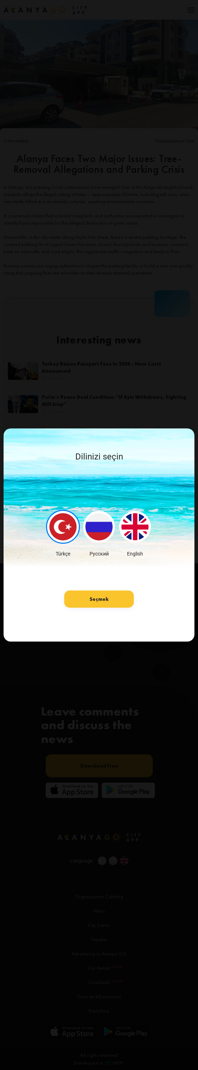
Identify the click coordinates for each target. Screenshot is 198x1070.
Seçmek (99, 599)
